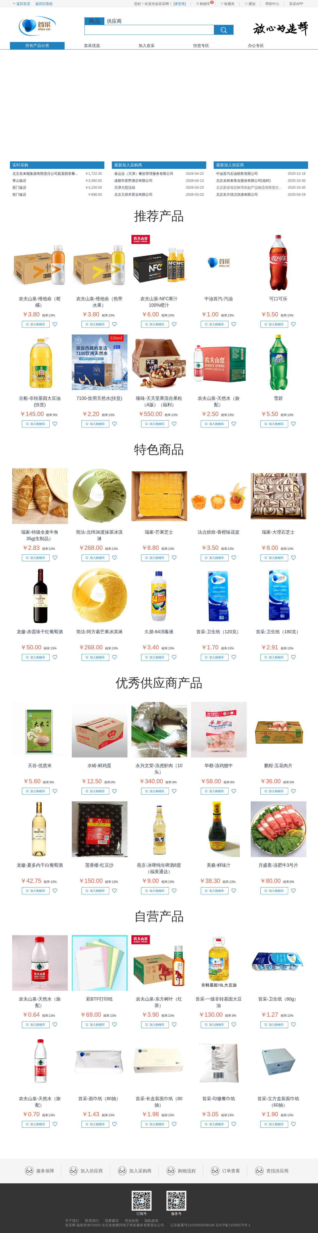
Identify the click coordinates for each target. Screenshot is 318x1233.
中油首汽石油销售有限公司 (237, 174)
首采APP (296, 4)
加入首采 (147, 45)
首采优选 (92, 45)
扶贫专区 (201, 45)
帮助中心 (272, 4)
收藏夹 (229, 4)
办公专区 (256, 45)
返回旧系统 (44, 4)
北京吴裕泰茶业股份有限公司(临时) (243, 181)
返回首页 (23, 4)
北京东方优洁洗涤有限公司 (237, 194)
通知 (251, 4)
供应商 (114, 21)
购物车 (205, 4)
